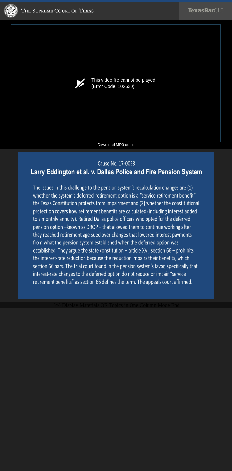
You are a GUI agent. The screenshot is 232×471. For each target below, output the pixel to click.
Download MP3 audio (115, 145)
